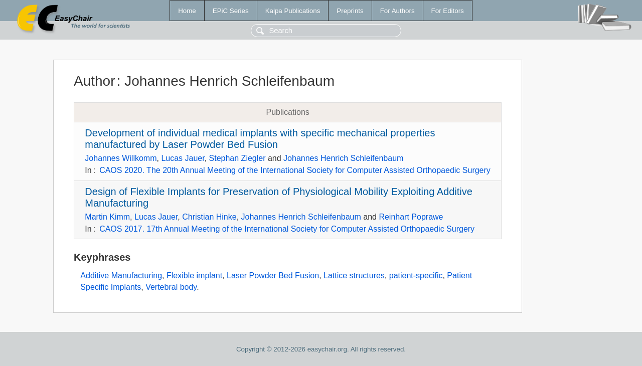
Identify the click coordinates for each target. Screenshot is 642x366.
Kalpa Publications (292, 11)
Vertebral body (171, 287)
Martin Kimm (107, 217)
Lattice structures (354, 275)
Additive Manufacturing (121, 275)
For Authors (397, 11)
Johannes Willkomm (120, 158)
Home (187, 11)
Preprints (350, 11)
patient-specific (416, 275)
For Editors (447, 11)
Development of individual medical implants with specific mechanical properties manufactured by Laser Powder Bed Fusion (260, 138)
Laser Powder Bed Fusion (273, 275)
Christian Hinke (209, 217)
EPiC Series (231, 11)
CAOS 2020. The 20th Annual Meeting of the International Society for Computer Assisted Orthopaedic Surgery (295, 170)
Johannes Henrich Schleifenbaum (343, 158)
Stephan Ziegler (237, 158)
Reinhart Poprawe (411, 217)
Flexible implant (194, 275)
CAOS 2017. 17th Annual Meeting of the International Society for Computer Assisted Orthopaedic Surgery (286, 229)
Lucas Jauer (182, 158)
